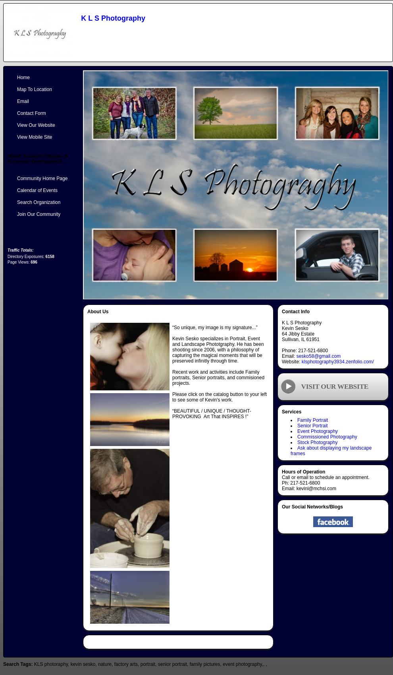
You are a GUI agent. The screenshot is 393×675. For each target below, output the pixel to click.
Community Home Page (42, 178)
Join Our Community (38, 214)
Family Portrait (312, 420)
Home (23, 77)
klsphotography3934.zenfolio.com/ (338, 362)
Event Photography (317, 431)
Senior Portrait (312, 426)
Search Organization (38, 202)
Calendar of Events (37, 190)
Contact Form (31, 113)
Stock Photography (317, 442)
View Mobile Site (34, 137)
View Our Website (36, 125)
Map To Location (34, 89)
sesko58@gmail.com (319, 356)
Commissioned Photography (327, 437)
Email (23, 101)
